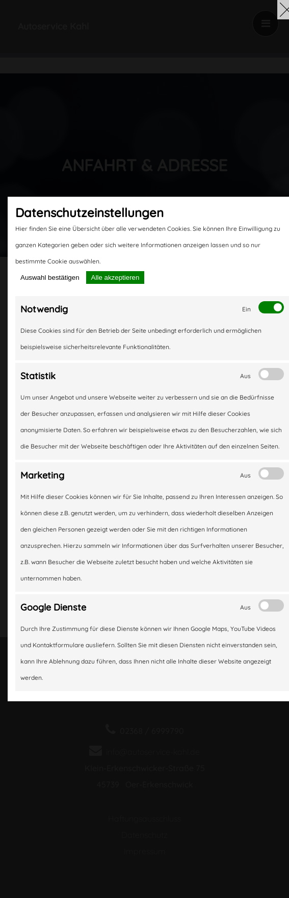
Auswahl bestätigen (50, 277)
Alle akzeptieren (115, 277)
